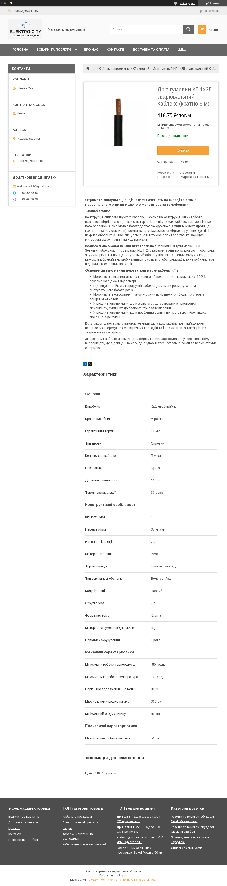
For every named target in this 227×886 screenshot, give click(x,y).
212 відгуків (187, 3)
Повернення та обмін (23, 839)
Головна (20, 49)
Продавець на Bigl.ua (113, 875)
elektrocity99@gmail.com (34, 186)
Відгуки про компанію (24, 816)
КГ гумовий (141, 68)
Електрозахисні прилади (80, 822)
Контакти (115, 49)
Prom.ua (135, 871)
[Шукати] (188, 29)
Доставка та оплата (150, 49)
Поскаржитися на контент (103, 879)
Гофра (67, 828)
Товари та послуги (53, 49)
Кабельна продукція (114, 68)
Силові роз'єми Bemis (186, 848)
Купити (183, 150)
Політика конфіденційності (139, 879)
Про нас (91, 49)
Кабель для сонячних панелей (84, 844)
